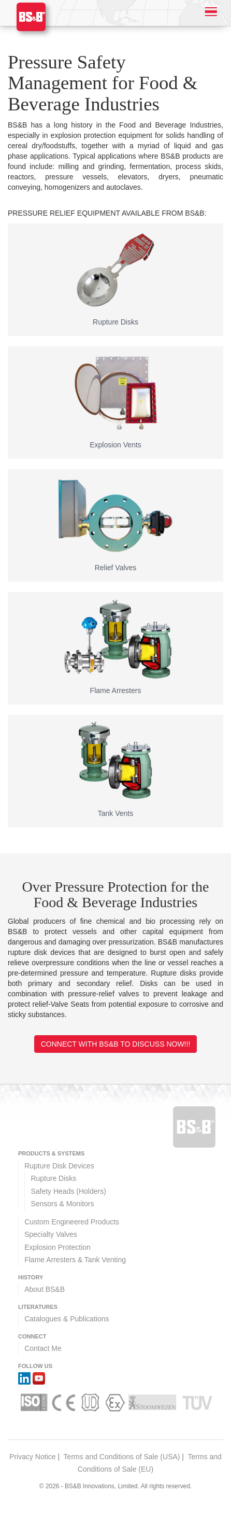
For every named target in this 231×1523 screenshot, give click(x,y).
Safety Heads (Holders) (68, 1191)
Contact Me (43, 1348)
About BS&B (44, 1289)
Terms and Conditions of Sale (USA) (122, 1457)
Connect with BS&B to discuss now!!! (116, 1044)
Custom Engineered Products (71, 1222)
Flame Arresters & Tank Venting (75, 1260)
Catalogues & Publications (66, 1319)
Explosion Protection (57, 1247)
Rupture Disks (53, 1178)
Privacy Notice (32, 1457)
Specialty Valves (50, 1234)
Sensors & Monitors (62, 1204)
